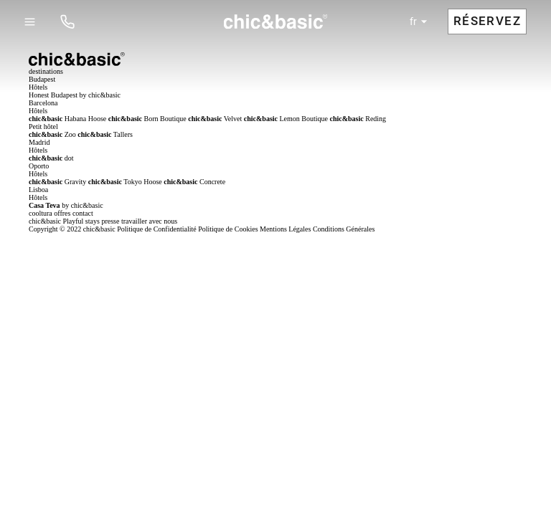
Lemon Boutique (286, 119)
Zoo (52, 134)
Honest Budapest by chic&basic (75, 95)
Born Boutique (147, 119)
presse (110, 221)
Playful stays (80, 221)
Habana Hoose (67, 119)
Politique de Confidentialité (157, 229)
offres (62, 213)
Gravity (57, 182)
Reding (358, 119)
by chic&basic (66, 205)
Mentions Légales (285, 229)
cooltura (40, 213)
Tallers (105, 134)
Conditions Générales (344, 229)
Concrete (194, 182)
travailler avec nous (149, 221)
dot (51, 158)
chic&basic (45, 221)
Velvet (215, 119)
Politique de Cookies (228, 229)
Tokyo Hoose (125, 182)
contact (82, 213)
